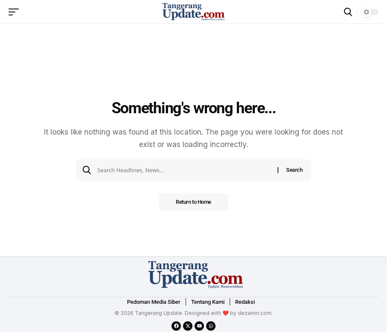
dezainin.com (255, 313)
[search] (348, 12)
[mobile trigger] (16, 12)
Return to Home (193, 202)
